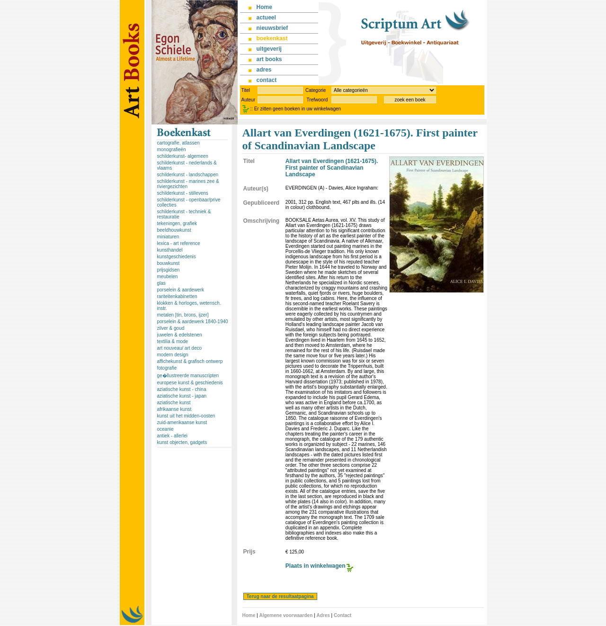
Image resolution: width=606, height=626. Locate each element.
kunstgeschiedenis (176, 256)
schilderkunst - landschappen (188, 174)
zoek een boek (409, 99)
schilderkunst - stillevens (182, 193)
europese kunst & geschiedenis (190, 382)
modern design (172, 354)
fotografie (167, 368)
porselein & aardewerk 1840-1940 (192, 321)
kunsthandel (170, 250)
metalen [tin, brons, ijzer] (183, 315)
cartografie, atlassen (178, 142)
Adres (323, 615)
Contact (342, 615)
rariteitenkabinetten (177, 296)
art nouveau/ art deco (179, 348)
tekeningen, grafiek (177, 223)
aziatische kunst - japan (182, 396)
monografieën (171, 149)
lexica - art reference (178, 243)
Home (249, 615)
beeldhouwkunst (174, 230)
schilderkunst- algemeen (182, 156)
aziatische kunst (174, 402)
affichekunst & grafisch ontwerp (190, 361)
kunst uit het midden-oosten (186, 415)
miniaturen (168, 236)
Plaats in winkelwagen (315, 565)
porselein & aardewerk (181, 289)
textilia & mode (172, 341)
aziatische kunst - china (181, 389)
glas (161, 283)
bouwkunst (168, 263)
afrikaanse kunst (174, 409)
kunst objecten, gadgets (182, 442)
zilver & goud (171, 328)
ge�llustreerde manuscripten (188, 375)
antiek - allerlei (172, 435)
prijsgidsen (168, 269)
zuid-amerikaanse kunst (182, 422)
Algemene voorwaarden (285, 615)
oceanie (165, 429)
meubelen (167, 276)
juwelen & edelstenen (179, 334)
